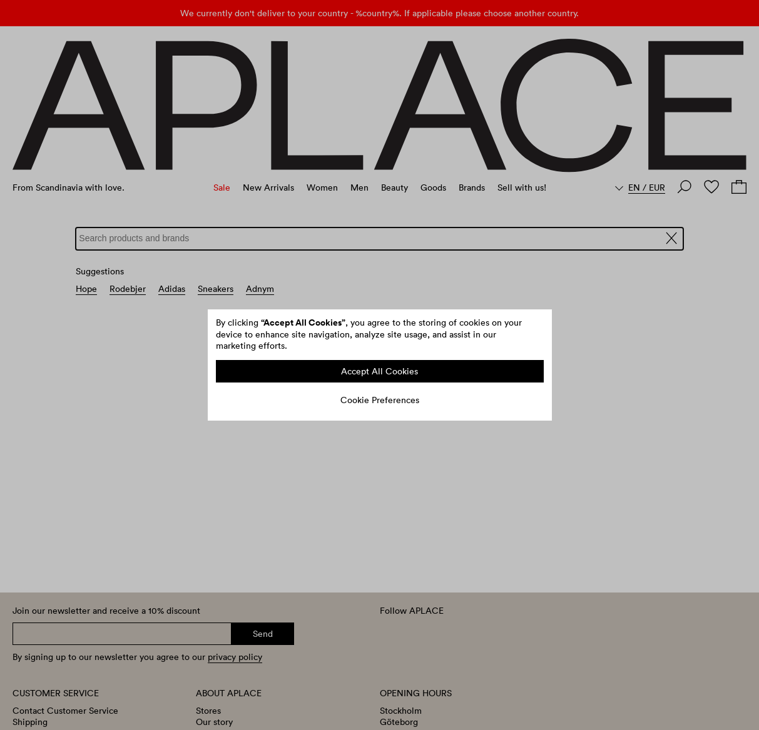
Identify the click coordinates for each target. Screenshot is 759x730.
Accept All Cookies (379, 371)
